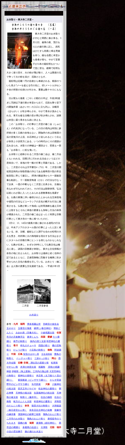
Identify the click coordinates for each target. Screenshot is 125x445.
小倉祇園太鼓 (47, 332)
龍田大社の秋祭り (41, 406)
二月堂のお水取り (16, 419)
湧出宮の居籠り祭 (38, 363)
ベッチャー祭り (24, 358)
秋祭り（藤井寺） (29, 397)
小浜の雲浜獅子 (14, 431)
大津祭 (44, 427)
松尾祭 (54, 363)
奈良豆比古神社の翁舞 (40, 410)
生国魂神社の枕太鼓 (44, 393)
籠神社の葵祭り (26, 375)
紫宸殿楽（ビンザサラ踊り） (33, 380)
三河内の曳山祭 (41, 371)
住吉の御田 (46, 397)
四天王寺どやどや (27, 388)
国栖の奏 (22, 423)
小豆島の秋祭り (37, 350)
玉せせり (11, 328)
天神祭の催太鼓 (24, 393)
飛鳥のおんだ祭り (52, 414)
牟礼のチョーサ (28, 345)
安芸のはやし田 (31, 354)
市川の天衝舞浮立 (16, 337)
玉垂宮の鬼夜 (25, 328)
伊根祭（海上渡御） (22, 371)
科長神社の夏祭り (43, 401)
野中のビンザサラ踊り (18, 384)
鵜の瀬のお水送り (34, 431)
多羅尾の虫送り (30, 427)
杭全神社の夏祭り (47, 388)
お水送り (33, 315)
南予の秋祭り (20, 341)
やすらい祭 (12, 367)
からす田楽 (55, 380)
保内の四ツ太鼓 (38, 341)
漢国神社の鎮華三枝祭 (29, 414)
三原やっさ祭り (42, 358)
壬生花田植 (46, 354)
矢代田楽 (36, 384)
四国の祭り (44, 345)
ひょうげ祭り (20, 350)
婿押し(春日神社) (42, 328)
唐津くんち (32, 337)
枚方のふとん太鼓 (22, 401)
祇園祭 (41, 367)
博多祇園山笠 (34, 324)
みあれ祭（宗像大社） (27, 332)
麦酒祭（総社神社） (46, 423)
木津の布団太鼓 (28, 367)
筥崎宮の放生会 (51, 324)
